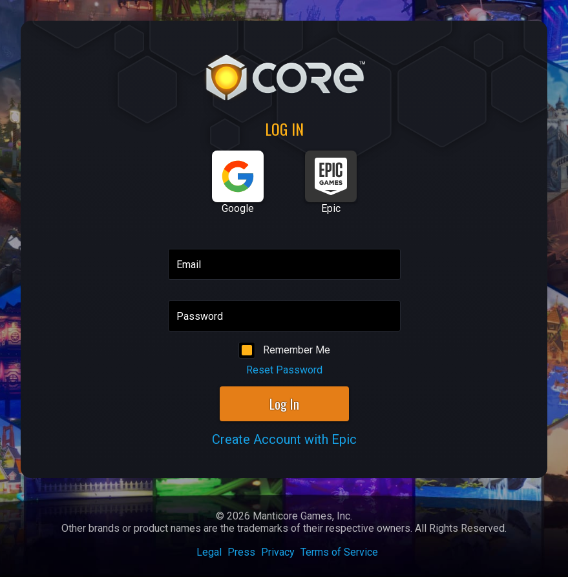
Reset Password (284, 370)
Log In (284, 404)
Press (241, 552)
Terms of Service (339, 552)
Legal (209, 552)
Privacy (278, 552)
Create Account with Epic (284, 439)
